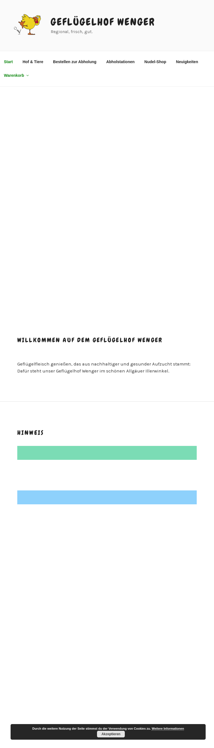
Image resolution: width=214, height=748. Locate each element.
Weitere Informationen (168, 728)
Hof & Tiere (33, 62)
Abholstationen (120, 62)
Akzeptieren (110, 734)
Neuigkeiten (187, 62)
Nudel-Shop (155, 62)
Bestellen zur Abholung (74, 62)
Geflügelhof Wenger (103, 22)
